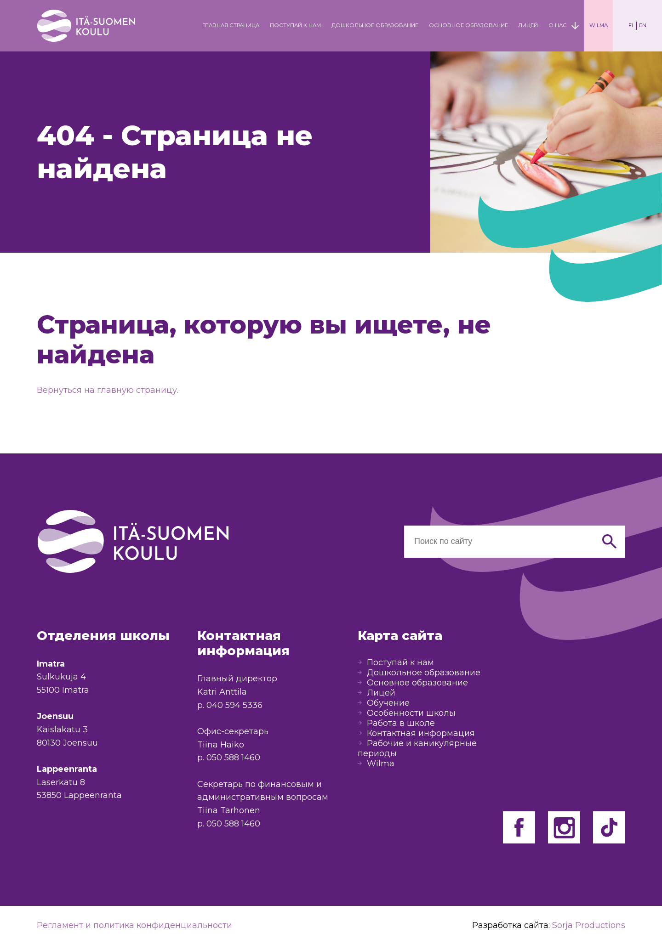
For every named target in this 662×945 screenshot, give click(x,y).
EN (642, 25)
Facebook (519, 827)
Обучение (388, 703)
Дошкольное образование (374, 25)
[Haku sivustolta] (498, 542)
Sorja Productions (588, 925)
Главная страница (230, 25)
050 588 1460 (233, 758)
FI (630, 25)
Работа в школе (401, 723)
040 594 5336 (234, 705)
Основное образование (468, 25)
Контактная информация (421, 733)
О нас (557, 25)
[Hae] (609, 542)
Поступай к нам (295, 25)
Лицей (528, 25)
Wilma (598, 25)
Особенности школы (411, 713)
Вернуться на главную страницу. (107, 390)
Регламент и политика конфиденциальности (134, 925)
